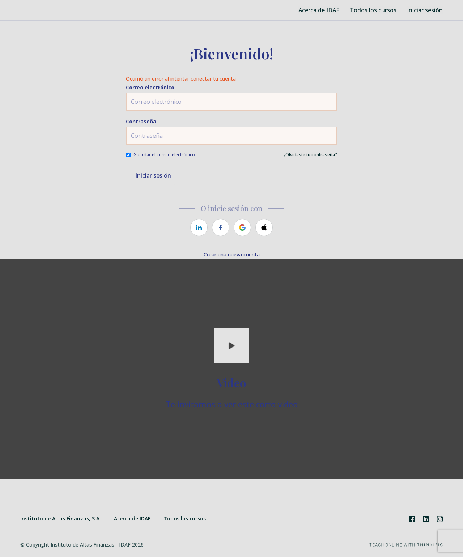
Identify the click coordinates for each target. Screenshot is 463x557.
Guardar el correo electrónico (164, 155)
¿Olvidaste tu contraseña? (310, 155)
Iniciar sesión (425, 10)
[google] (242, 227)
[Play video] (231, 345)
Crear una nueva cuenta (232, 254)
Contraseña (141, 121)
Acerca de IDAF (320, 10)
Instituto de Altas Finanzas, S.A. (60, 518)
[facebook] (220, 227)
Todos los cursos (373, 10)
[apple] (264, 227)
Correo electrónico (150, 87)
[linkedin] (199, 227)
